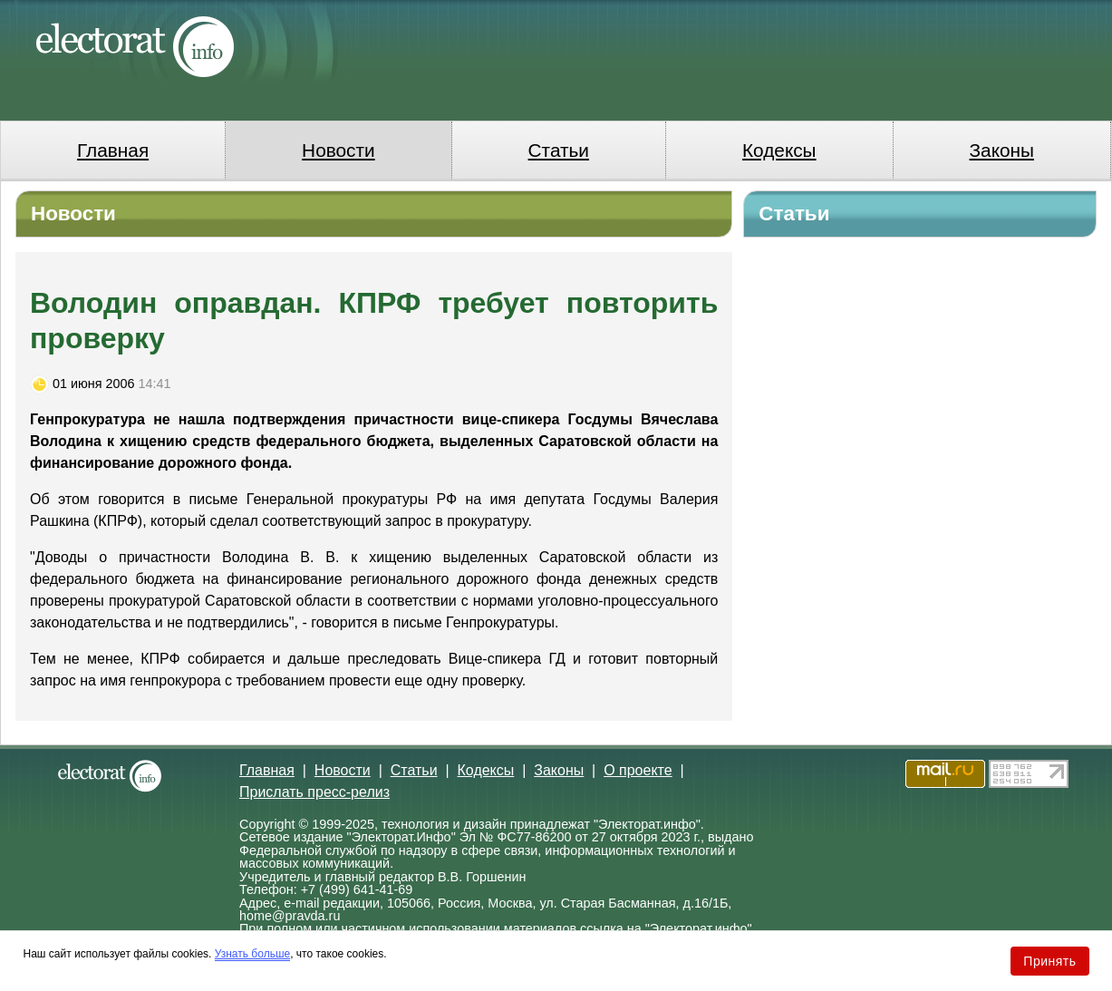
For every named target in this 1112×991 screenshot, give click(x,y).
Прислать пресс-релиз (314, 792)
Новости (338, 150)
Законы (1002, 150)
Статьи (558, 150)
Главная (113, 150)
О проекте (638, 770)
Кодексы (779, 150)
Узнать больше (252, 953)
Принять (1049, 961)
